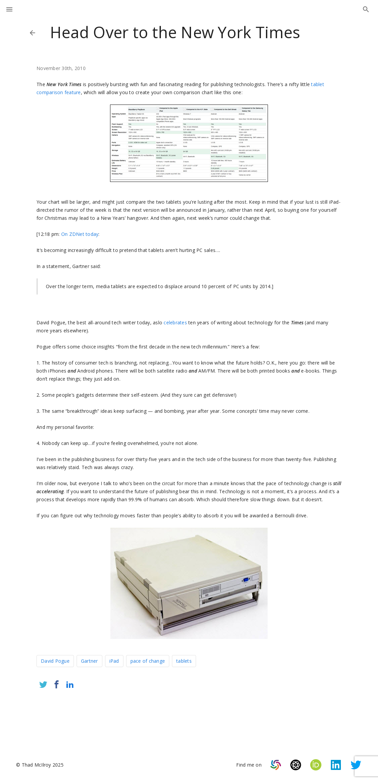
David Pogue (55, 661)
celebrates (175, 322)
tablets (184, 661)
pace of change (147, 661)
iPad (114, 661)
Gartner (89, 661)
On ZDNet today (80, 234)
